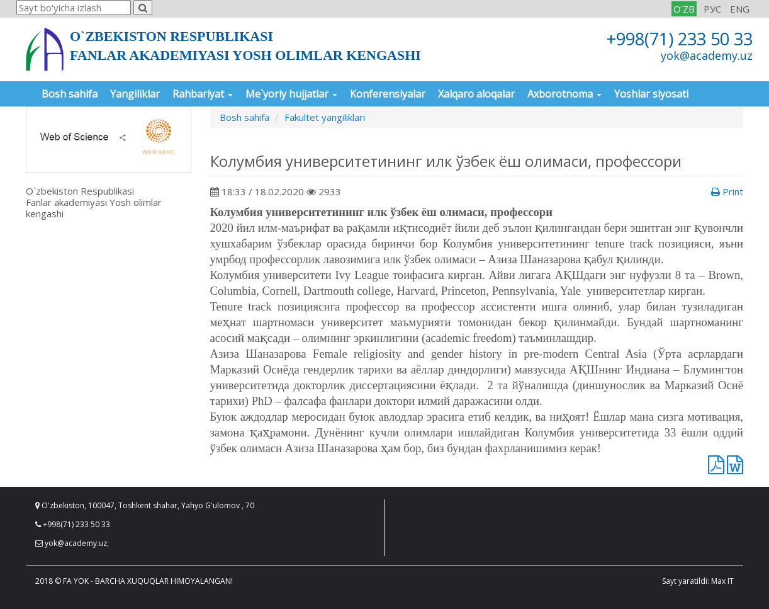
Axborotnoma (564, 94)
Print (727, 191)
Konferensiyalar (387, 94)
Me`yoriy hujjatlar (291, 94)
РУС (712, 9)
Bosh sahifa (70, 94)
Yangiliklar (135, 94)
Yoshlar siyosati (651, 94)
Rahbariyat (202, 94)
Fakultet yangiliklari (324, 117)
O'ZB (684, 9)
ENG (739, 9)
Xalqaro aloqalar (476, 94)
